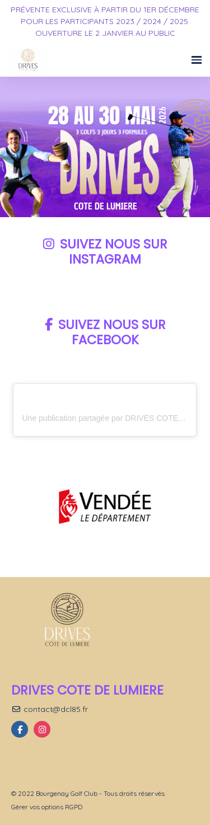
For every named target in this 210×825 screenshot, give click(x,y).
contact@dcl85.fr (49, 709)
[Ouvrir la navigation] (197, 60)
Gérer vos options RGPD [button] (46, 807)
